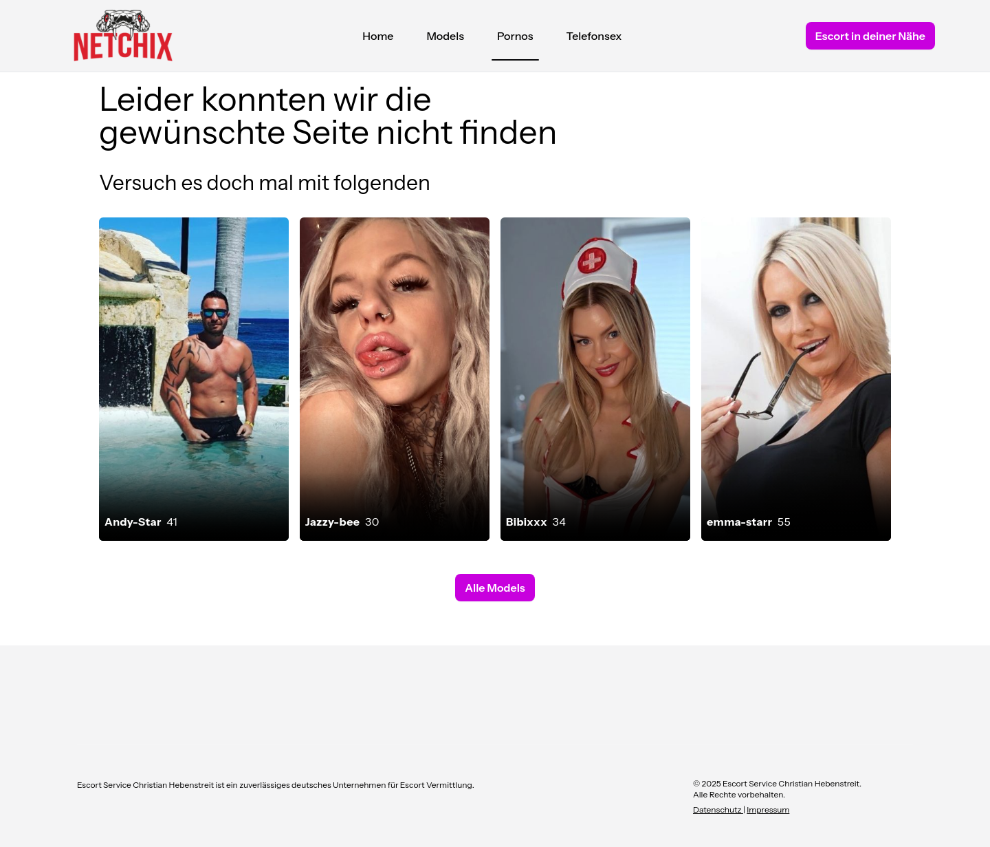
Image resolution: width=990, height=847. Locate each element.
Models (445, 36)
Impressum (768, 809)
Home (377, 36)
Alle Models (495, 587)
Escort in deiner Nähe (870, 36)
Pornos (515, 39)
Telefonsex (594, 36)
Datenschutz (718, 809)
